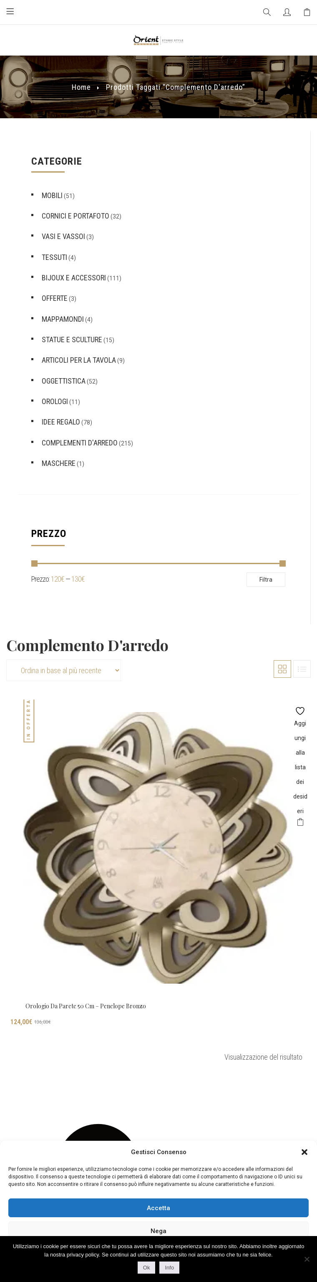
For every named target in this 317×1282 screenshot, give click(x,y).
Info (169, 1267)
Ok (146, 1267)
